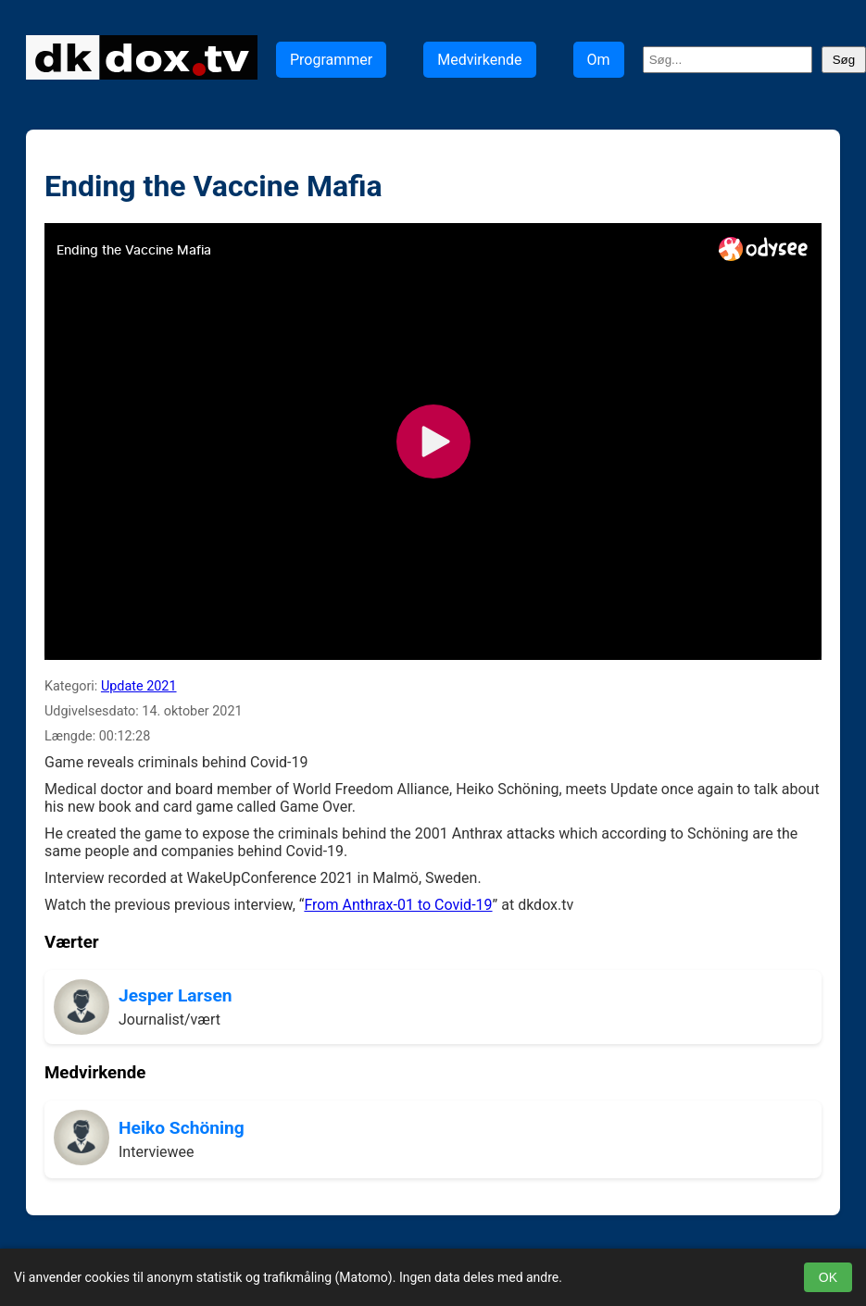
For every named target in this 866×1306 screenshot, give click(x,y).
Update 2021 (139, 686)
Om (598, 59)
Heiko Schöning (182, 1127)
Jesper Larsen (175, 995)
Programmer (331, 59)
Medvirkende (479, 59)
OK (828, 1277)
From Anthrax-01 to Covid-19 (398, 905)
